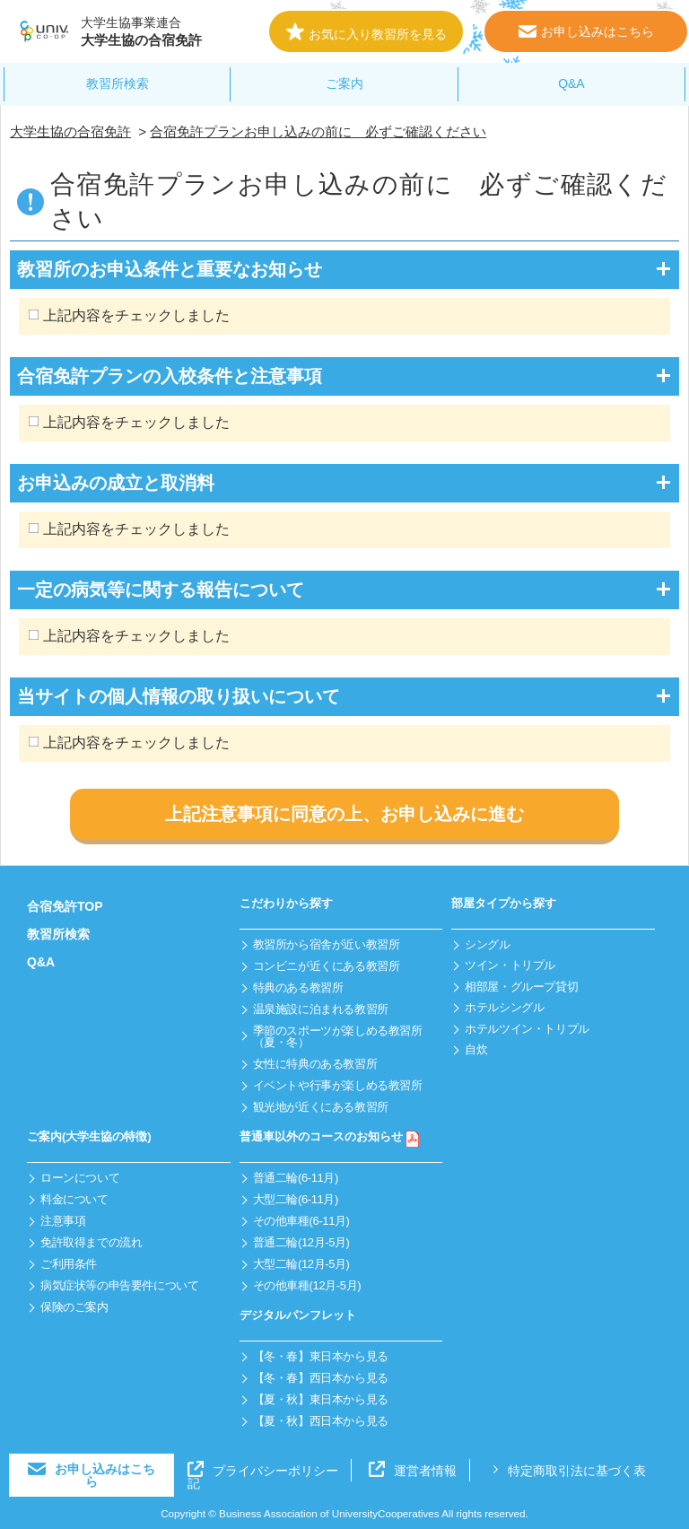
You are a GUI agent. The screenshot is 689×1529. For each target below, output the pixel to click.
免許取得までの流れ (91, 1242)
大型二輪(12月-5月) (301, 1264)
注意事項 (62, 1221)
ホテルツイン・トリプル (527, 1028)
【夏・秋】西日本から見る (320, 1421)
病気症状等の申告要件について (119, 1285)
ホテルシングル (504, 1007)
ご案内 (344, 83)
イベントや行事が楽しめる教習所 (338, 1085)
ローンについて (79, 1177)
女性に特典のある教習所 (315, 1063)
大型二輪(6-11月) (295, 1199)
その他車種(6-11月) (301, 1221)
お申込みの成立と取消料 (115, 483)
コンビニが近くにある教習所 (326, 966)
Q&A (571, 83)
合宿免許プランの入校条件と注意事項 (169, 376)
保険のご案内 (74, 1307)
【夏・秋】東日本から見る (320, 1399)
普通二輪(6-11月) (295, 1177)
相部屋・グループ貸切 (521, 986)
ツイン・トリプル (510, 965)
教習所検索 (117, 83)
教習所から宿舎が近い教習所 (326, 944)
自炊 (476, 1049)
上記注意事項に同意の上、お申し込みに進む (344, 814)
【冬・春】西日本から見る (320, 1378)
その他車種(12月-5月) (307, 1285)
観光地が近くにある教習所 (320, 1107)
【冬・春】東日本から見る (320, 1356)
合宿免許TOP (65, 906)
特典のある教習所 (298, 987)
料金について (74, 1199)
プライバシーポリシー (263, 1470)
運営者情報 (413, 1470)
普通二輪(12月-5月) (301, 1242)
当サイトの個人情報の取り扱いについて (178, 696)
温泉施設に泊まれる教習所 (320, 1009)
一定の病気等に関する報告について (160, 589)
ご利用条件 (68, 1264)
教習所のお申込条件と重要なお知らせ (169, 269)
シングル (487, 944)
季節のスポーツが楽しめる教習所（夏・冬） (338, 1036)
